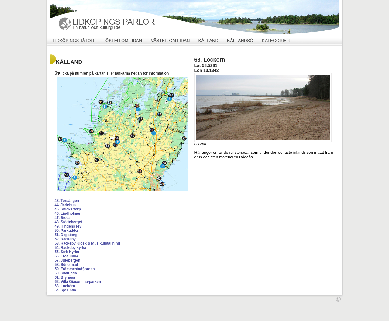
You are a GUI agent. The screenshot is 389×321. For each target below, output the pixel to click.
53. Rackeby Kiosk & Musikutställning (87, 243)
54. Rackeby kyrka (70, 247)
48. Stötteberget (68, 222)
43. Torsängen (67, 201)
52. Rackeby (65, 239)
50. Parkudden (67, 230)
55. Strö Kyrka (67, 252)
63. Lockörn (65, 286)
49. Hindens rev (68, 226)
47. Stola (62, 218)
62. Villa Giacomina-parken (78, 282)
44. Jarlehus (65, 205)
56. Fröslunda (66, 256)
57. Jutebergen (68, 260)
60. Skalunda (66, 273)
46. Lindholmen (68, 213)
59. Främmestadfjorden (75, 269)
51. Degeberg (66, 235)
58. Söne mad (66, 265)
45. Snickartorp (68, 209)
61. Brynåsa (65, 277)
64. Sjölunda (65, 290)
